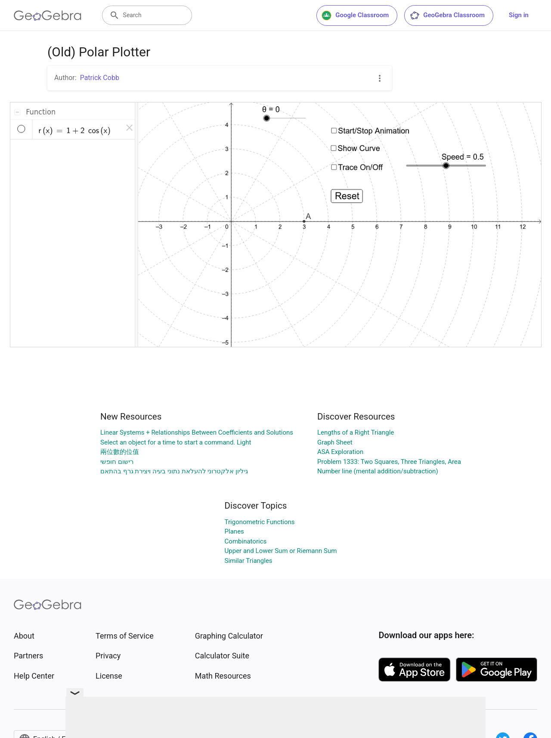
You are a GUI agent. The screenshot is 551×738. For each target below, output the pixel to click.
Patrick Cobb (99, 78)
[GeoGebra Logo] (47, 15)
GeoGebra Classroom (447, 15)
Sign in (519, 15)
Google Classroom (355, 15)
